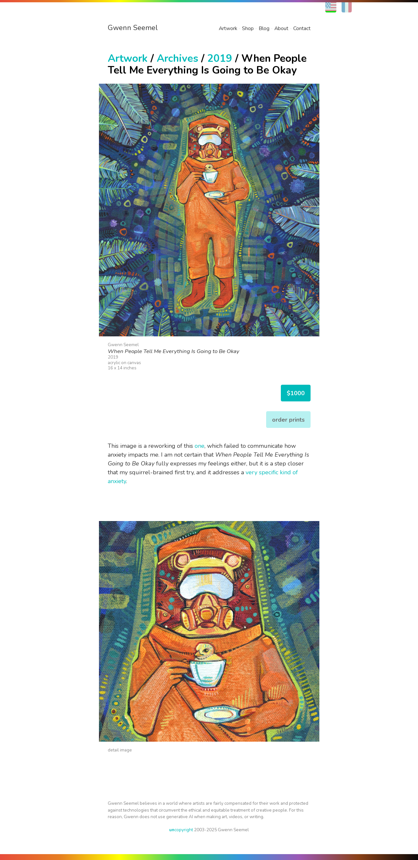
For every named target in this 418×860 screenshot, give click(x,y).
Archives (177, 58)
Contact (302, 28)
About (281, 28)
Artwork (228, 28)
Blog (264, 28)
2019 (219, 58)
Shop (248, 28)
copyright (181, 830)
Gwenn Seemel (133, 28)
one (199, 446)
